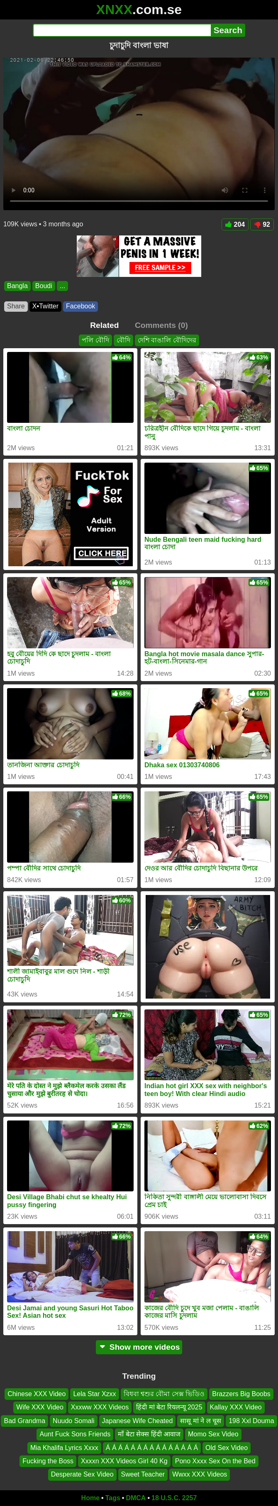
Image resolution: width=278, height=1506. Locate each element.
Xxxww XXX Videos (100, 1407)
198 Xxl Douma (251, 1420)
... (62, 285)
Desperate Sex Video (82, 1474)
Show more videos (139, 1347)
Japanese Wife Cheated (137, 1420)
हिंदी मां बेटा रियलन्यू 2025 (169, 1407)
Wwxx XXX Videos (199, 1474)
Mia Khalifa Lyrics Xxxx (64, 1447)
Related (104, 325)
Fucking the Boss (47, 1461)
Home (90, 1497)
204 (235, 224)
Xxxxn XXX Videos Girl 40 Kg (124, 1461)
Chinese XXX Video (36, 1393)
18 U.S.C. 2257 (174, 1497)
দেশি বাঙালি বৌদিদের (167, 340)
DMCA (136, 1497)
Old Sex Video (226, 1447)
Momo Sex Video (213, 1434)
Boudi (43, 285)
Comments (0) (161, 325)
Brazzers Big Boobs (241, 1393)
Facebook (80, 306)
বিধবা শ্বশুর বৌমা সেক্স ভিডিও (164, 1393)
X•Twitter (45, 306)
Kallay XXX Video (236, 1407)
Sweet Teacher (143, 1474)
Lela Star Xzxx (94, 1393)
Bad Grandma (24, 1420)
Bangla (17, 285)
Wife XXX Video (39, 1407)
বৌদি (123, 340)
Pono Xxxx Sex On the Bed (215, 1461)
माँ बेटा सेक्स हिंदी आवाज (149, 1434)
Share (16, 306)
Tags (112, 1497)
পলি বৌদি (95, 340)
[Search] (122, 30)
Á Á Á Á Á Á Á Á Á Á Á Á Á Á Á (152, 1447)
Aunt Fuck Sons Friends (74, 1434)
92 (262, 224)
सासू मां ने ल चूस (200, 1420)
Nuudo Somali (74, 1420)
